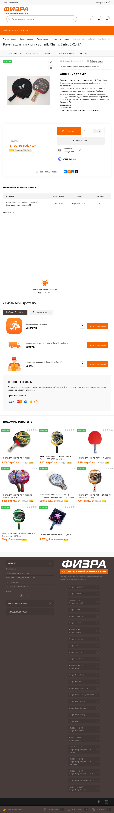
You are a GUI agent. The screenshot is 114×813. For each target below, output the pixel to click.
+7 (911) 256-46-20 (76, 737)
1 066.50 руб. (17, 500)
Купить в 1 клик (81, 140)
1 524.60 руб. (93, 462)
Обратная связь (12, 809)
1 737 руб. (54, 539)
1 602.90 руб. (56, 462)
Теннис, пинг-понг (13, 582)
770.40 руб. (92, 500)
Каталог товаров (15, 30)
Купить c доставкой (97, 326)
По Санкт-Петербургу (15, 312)
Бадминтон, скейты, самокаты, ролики (21, 578)
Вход (5, 3)
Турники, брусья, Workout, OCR (17, 573)
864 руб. (14, 539)
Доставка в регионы (41, 312)
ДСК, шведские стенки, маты (17, 587)
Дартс (8, 591)
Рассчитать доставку (46, 172)
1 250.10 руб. (17, 462)
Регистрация (14, 3)
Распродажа (11, 569)
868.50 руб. (54, 500)
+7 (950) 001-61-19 (76, 600)
